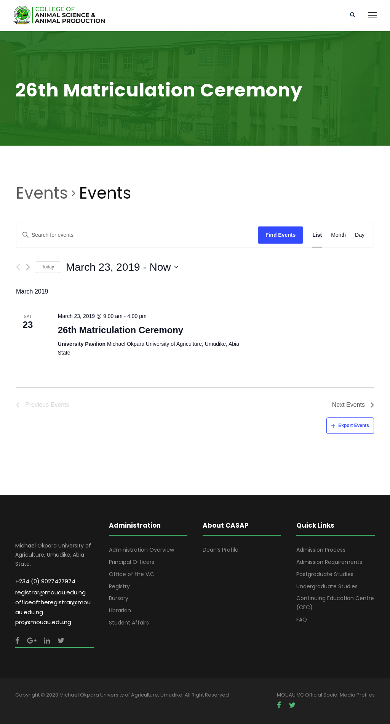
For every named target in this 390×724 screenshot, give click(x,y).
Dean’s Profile (220, 550)
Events (42, 193)
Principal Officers (131, 562)
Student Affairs (129, 622)
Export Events (350, 425)
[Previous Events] (18, 267)
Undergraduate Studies (327, 586)
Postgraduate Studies (324, 574)
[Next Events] (28, 267)
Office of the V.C (131, 574)
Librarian (120, 610)
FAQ (301, 619)
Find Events (280, 235)
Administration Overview (141, 550)
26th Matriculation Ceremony (120, 330)
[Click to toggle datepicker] (122, 267)
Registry (119, 586)
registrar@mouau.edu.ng (50, 592)
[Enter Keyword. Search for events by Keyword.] (137, 235)
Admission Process (320, 550)
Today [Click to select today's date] (48, 267)
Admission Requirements (329, 562)
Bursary (118, 598)
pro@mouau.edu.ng (43, 622)
